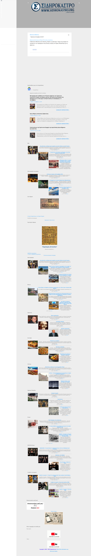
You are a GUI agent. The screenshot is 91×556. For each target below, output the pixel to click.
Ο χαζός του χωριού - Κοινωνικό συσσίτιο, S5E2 (60, 482)
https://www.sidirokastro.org (62, 549)
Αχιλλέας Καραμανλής (65, 328)
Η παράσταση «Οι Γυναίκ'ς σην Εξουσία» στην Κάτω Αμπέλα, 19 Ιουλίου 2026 (60, 153)
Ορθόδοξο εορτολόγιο (32, 253)
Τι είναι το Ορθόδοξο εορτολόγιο (34, 254)
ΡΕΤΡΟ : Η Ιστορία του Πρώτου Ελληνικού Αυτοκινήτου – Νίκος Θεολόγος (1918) (65, 435)
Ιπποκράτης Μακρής (60, 321)
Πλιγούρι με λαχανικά (60, 346)
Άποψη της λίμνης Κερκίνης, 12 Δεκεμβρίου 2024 (65, 188)
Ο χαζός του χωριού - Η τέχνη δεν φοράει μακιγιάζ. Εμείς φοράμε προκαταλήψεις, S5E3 (55, 476)
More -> (52, 169)
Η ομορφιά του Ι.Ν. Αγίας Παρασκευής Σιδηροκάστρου (60, 180)
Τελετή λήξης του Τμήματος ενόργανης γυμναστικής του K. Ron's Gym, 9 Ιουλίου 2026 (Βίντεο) (54, 288)
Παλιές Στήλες (54, 511)
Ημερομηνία (47, 220)
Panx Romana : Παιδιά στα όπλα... (65, 463)
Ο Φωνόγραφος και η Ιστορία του (54, 420)
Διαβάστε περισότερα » (62, 110)
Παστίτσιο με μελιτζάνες (54, 340)
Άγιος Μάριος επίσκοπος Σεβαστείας (39, 113)
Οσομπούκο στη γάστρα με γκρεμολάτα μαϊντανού (65, 354)
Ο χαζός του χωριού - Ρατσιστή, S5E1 (65, 490)
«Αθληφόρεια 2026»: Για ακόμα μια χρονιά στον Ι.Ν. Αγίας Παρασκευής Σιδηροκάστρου (65, 161)
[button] (68, 35)
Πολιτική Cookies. (54, 551)
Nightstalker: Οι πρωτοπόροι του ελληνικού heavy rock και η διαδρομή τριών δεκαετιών (55, 448)
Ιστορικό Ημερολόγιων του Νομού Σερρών (36, 216)
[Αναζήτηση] (79, 3)
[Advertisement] (76, 32)
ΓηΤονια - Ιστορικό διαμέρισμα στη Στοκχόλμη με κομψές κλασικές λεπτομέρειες (60, 373)
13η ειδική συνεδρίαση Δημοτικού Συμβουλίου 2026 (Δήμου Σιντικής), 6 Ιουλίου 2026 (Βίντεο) (65, 303)
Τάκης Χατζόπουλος (55, 315)
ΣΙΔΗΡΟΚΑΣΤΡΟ (1, 9)
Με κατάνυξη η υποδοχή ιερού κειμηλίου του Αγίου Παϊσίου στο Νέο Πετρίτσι (54, 146)
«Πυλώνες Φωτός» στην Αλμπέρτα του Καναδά (65, 381)
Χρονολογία (52, 220)
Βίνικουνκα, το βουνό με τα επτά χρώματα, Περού (54, 366)
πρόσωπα (34, 49)
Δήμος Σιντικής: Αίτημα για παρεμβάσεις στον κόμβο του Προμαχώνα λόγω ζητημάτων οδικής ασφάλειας (60, 267)
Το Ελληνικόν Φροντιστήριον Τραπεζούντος (65, 407)
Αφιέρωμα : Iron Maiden (60, 455)
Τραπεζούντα (60, 399)
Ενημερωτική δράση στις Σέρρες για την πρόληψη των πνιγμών (65, 275)
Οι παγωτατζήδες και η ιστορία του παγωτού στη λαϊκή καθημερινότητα (60, 427)
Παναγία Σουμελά (54, 393)
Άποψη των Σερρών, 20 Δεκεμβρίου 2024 (55, 174)
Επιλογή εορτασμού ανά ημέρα (49, 255)
